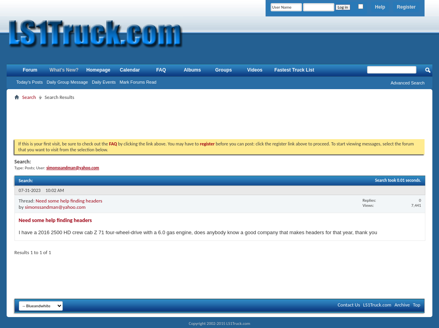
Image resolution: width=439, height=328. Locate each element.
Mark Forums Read (138, 82)
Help (380, 7)
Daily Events (104, 82)
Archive (402, 305)
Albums (192, 70)
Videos (254, 70)
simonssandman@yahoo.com (55, 207)
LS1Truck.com (377, 305)
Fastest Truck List (294, 70)
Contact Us (349, 305)
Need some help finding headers (69, 201)
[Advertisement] (219, 119)
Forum (30, 70)
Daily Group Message (67, 82)
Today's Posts (29, 82)
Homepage (98, 70)
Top (416, 305)
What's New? (64, 70)
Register (406, 7)
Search (29, 97)
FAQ (161, 70)
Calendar (130, 70)
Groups (223, 70)
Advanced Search (408, 83)
